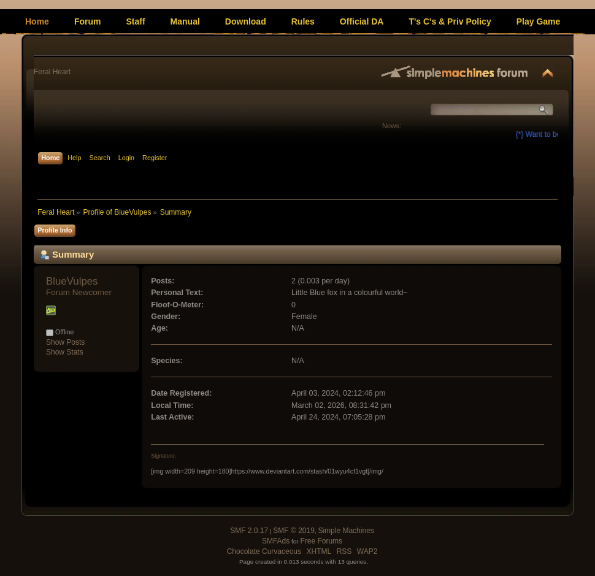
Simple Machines (346, 530)
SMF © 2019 (294, 530)
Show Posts (65, 342)
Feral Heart (52, 71)
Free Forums (321, 541)
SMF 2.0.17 (249, 530)
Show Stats (64, 352)
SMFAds (276, 541)
